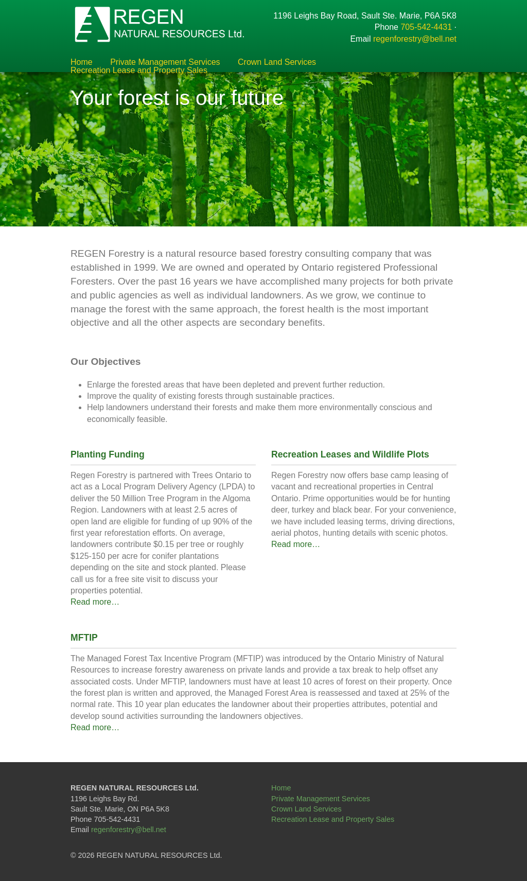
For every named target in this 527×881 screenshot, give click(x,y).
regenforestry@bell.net (414, 38)
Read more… (95, 601)
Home (82, 62)
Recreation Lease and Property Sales (139, 70)
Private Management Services (165, 62)
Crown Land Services (277, 62)
